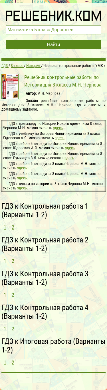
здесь (58, 128)
